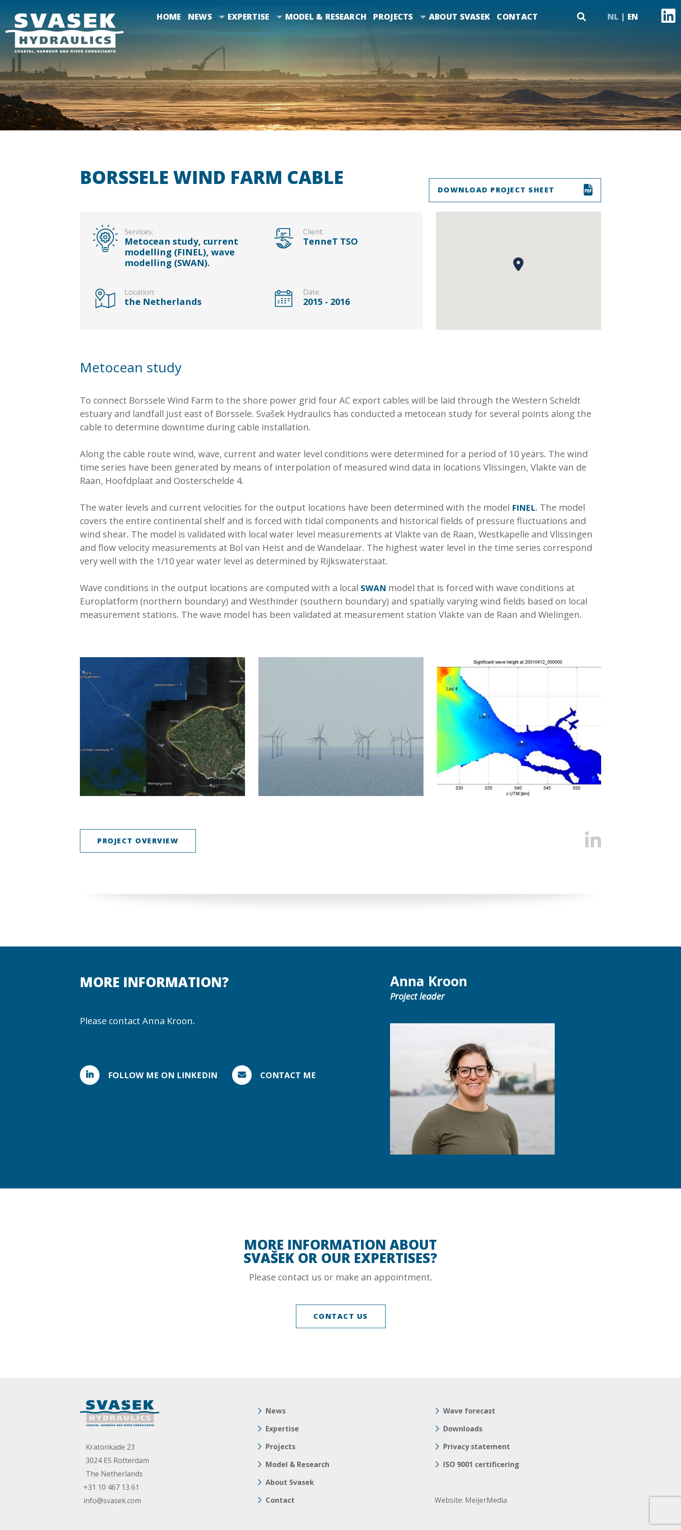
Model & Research (326, 16)
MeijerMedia (486, 1500)
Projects (393, 16)
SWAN (374, 588)
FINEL (525, 507)
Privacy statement (476, 1446)
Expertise (249, 16)
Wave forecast (469, 1411)
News (200, 16)
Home (169, 16)
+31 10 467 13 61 (113, 1487)
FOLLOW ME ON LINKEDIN (166, 1075)
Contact (517, 16)
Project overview (138, 841)
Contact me (308, 1075)
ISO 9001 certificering (481, 1464)
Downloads (462, 1429)
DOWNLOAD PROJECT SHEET (496, 190)
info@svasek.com (114, 1500)
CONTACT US (340, 1316)
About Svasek (459, 16)
